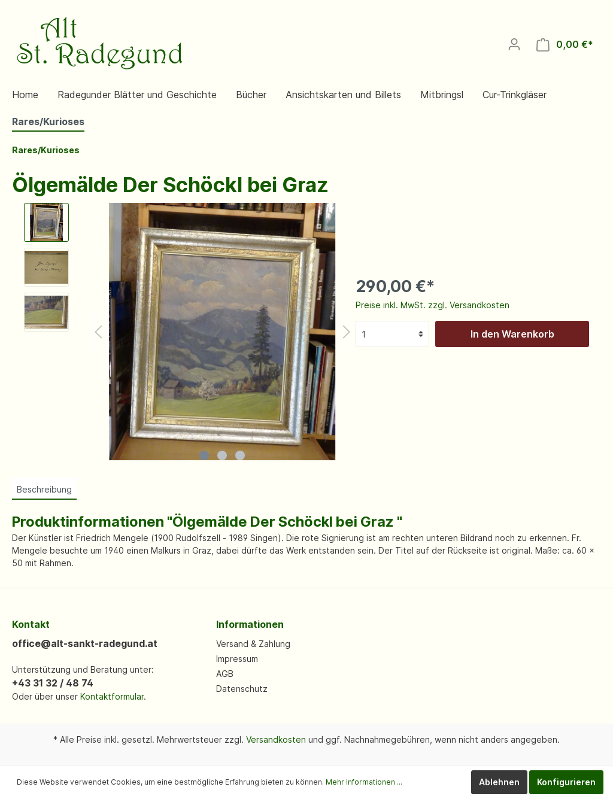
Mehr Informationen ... (364, 781)
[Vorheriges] (98, 331)
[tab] (44, 489)
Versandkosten (276, 739)
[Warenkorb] (565, 44)
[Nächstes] (347, 331)
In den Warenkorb (512, 334)
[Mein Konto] (514, 44)
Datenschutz (242, 688)
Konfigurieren (566, 782)
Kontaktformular (112, 696)
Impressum (237, 659)
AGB (224, 674)
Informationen (250, 624)
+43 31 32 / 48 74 (52, 683)
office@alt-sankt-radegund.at (84, 643)
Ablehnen (499, 782)
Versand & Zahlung (253, 644)
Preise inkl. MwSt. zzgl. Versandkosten (432, 305)
